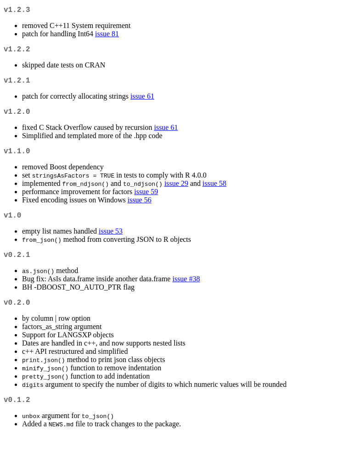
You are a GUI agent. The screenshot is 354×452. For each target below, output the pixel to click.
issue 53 (111, 242)
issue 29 (176, 192)
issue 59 (146, 201)
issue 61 (142, 102)
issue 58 (214, 192)
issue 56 (140, 209)
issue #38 (186, 292)
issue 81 (107, 35)
